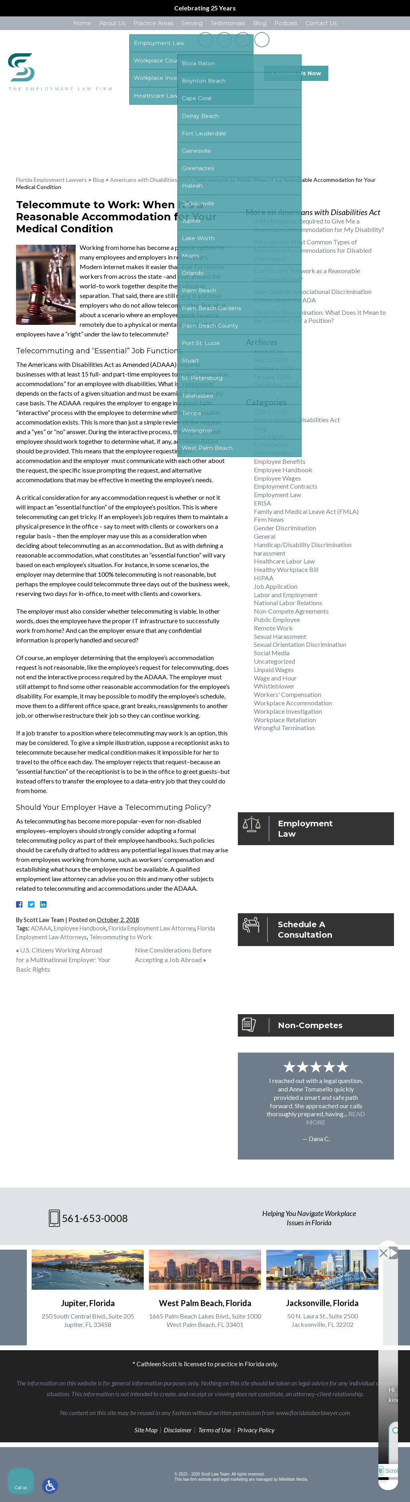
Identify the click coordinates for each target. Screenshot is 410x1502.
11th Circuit (270, 411)
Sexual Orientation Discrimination (300, 644)
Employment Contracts (286, 486)
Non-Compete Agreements (291, 611)
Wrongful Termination (284, 727)
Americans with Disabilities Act (149, 179)
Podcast (285, 23)
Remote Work (273, 628)
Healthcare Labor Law (284, 561)
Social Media (271, 652)
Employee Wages (277, 478)
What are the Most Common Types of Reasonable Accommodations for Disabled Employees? (313, 250)
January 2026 (272, 376)
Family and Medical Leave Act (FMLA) (306, 511)
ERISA (262, 503)
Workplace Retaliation (285, 719)
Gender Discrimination (285, 528)
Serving (192, 23)
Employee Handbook (80, 928)
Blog (259, 23)
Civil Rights (269, 436)
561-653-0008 (375, 73)
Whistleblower (274, 686)
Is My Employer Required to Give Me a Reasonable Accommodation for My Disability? (319, 225)
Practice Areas (153, 23)
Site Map (146, 1430)
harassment (269, 553)
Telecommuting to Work (120, 937)
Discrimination (274, 453)
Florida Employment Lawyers (51, 179)
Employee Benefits (279, 461)
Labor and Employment (286, 594)
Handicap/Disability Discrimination (303, 544)
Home (82, 23)
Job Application (275, 586)
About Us (112, 23)
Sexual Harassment (280, 636)
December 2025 (276, 384)
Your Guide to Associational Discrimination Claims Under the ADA (313, 296)
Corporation (271, 444)
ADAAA (41, 928)
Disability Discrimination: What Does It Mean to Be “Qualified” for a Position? (320, 316)
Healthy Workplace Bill (286, 569)
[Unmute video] (268, 1246)
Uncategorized (274, 661)
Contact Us (321, 23)
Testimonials (228, 23)
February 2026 (274, 368)
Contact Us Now (296, 73)
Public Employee (277, 619)
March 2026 (271, 359)
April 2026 (268, 351)
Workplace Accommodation (293, 703)
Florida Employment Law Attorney (152, 928)
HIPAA (263, 578)
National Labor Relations (288, 602)
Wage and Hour (275, 678)
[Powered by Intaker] (342, 1485)
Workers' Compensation (287, 694)
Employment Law (277, 494)
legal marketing (234, 1479)
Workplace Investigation (288, 711)
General (264, 536)
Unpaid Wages (274, 669)
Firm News (269, 519)
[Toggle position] (366, 1246)
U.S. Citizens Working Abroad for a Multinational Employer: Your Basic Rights (63, 959)
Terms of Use (214, 1430)
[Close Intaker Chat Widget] (383, 1246)
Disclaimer (178, 1430)
